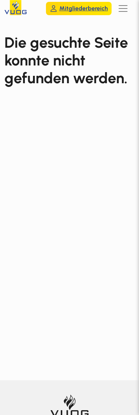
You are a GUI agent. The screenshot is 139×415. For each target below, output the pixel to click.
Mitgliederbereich (79, 8)
